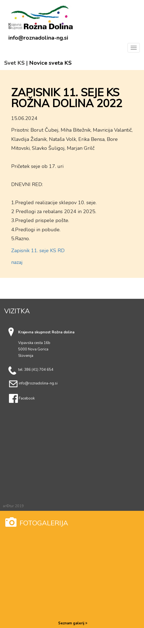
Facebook (27, 398)
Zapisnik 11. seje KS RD (38, 250)
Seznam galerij (72, 623)
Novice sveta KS (50, 63)
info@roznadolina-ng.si (38, 38)
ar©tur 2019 (13, 506)
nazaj (17, 262)
